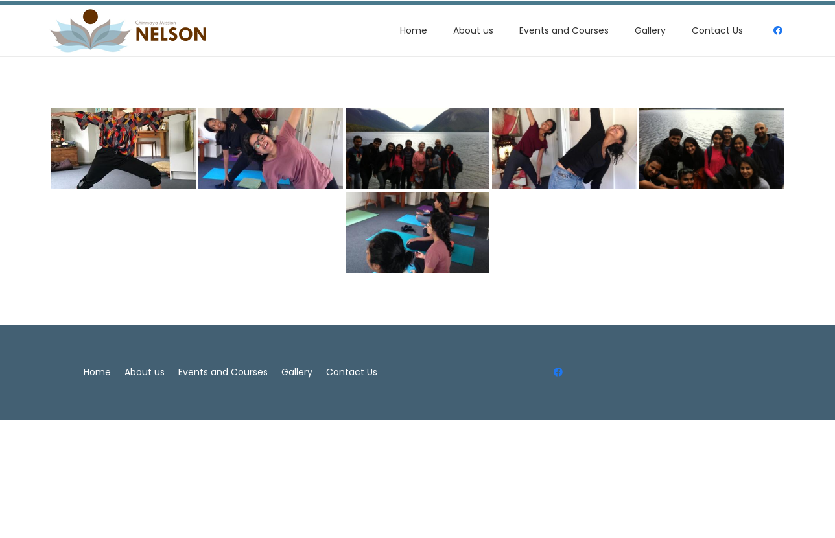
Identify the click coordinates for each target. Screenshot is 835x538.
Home (97, 372)
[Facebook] (558, 372)
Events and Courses (223, 372)
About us (144, 372)
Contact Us (351, 372)
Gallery (296, 372)
